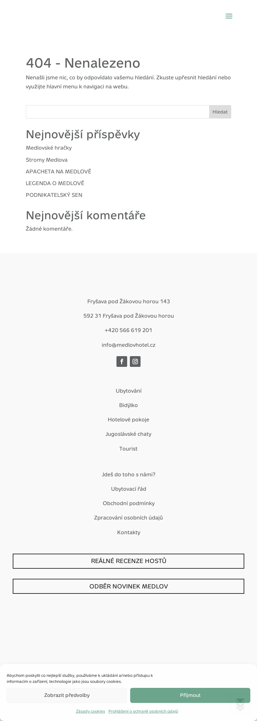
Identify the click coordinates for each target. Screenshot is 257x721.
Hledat (220, 111)
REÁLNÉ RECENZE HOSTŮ (128, 560)
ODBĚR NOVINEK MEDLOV (128, 586)
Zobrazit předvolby (67, 695)
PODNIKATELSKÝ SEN (54, 195)
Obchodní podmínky (129, 503)
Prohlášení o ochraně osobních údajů (143, 711)
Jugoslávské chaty (128, 434)
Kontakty (128, 532)
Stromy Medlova (47, 160)
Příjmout (190, 695)
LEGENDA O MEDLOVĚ (55, 183)
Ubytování (129, 391)
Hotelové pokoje (128, 419)
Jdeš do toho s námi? (128, 474)
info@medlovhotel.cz (129, 345)
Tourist (128, 449)
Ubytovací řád (128, 489)
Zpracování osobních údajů (128, 517)
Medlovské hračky (49, 148)
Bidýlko (128, 405)
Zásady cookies (90, 711)
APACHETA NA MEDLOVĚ (58, 171)
